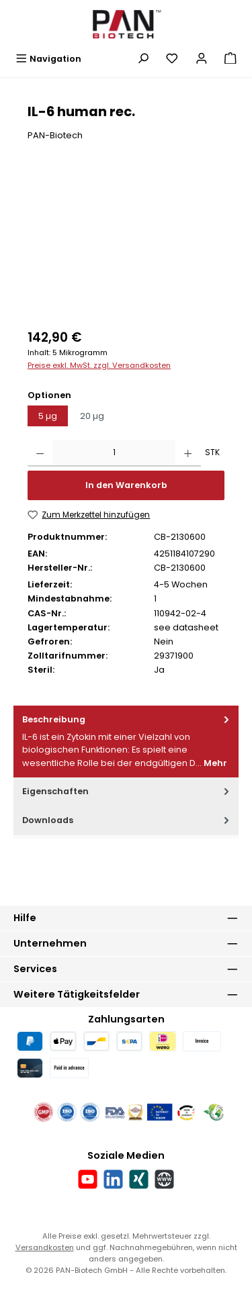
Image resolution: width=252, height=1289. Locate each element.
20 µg (92, 416)
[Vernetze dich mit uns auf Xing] (139, 1179)
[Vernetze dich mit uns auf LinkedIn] (113, 1179)
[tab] (126, 741)
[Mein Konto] (201, 59)
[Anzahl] (114, 453)
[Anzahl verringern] (40, 453)
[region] (126, 244)
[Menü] (48, 59)
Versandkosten (44, 1247)
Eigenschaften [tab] (127, 791)
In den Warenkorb (126, 485)
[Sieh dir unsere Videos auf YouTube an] (87, 1179)
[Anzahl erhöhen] (187, 453)
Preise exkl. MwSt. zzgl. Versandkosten (99, 365)
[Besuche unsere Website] (164, 1179)
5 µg (47, 416)
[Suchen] (143, 59)
